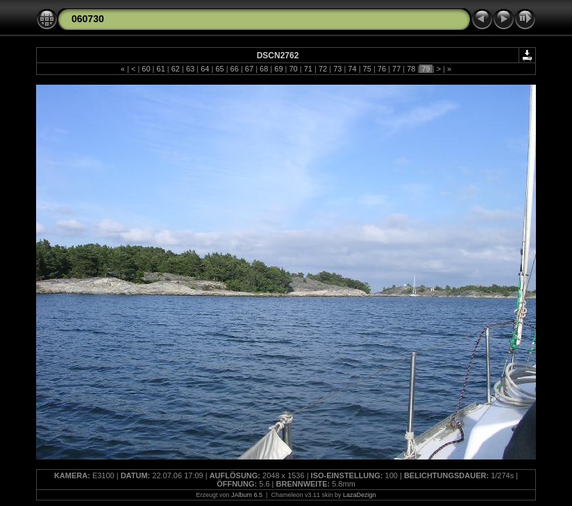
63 (190, 69)
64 (205, 69)
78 (411, 69)
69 (278, 69)
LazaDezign (359, 494)
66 (234, 69)
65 (219, 69)
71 (308, 69)
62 (175, 69)
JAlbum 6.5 (246, 494)
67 (249, 69)
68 (264, 69)
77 (396, 69)
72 (323, 69)
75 (367, 69)
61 (160, 69)
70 (293, 69)
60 (146, 69)
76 (382, 69)
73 (337, 69)
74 (352, 69)
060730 (88, 18)
